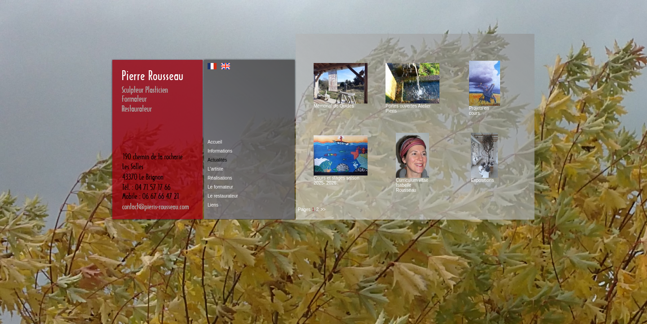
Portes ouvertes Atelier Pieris (412, 106)
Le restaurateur (223, 196)
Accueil (215, 142)
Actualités (217, 160)
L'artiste (215, 168)
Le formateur (220, 186)
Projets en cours (484, 109)
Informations (220, 150)
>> (323, 209)
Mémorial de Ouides (341, 103)
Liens (213, 204)
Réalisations (220, 178)
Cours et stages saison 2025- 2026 (341, 178)
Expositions (484, 178)
